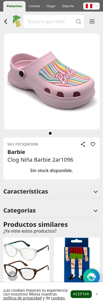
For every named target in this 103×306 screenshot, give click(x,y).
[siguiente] (50, 133)
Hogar (50, 6)
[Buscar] (78, 21)
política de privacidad (22, 298)
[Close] (97, 294)
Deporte (68, 6)
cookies (58, 298)
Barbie (16, 152)
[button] (91, 6)
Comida (34, 6)
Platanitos (14, 6)
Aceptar (81, 294)
